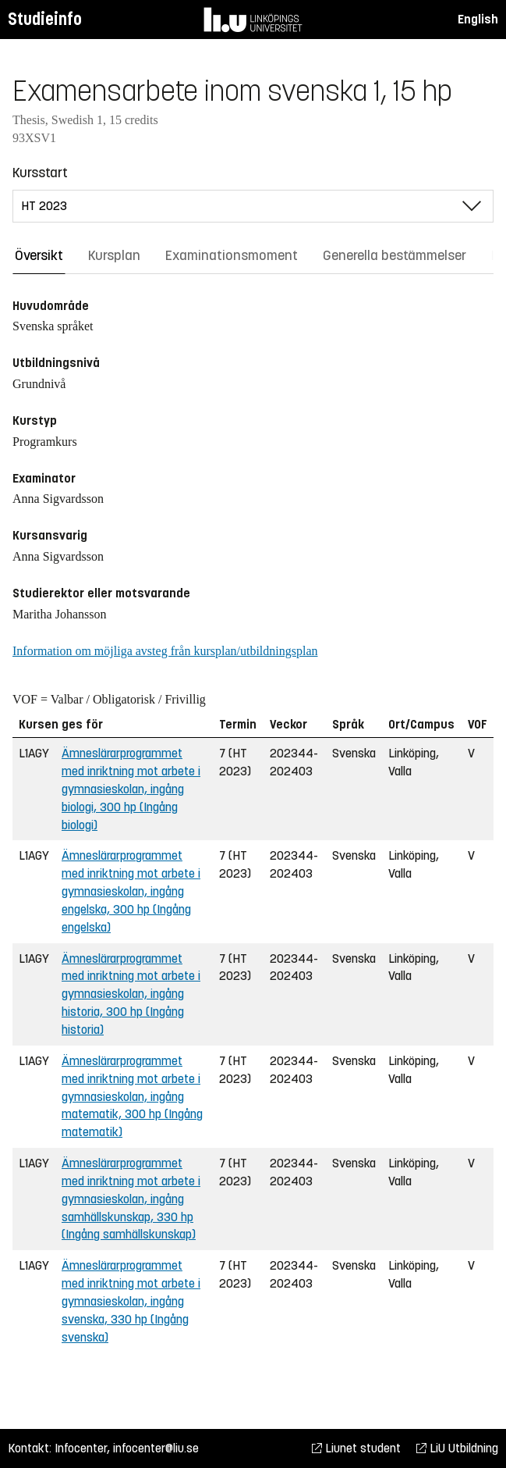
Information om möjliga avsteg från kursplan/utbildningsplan (164, 650)
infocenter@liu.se (156, 1448)
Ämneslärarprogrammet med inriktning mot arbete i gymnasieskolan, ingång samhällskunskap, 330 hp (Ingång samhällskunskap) (131, 1199)
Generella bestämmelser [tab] (394, 255)
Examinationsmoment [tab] (231, 255)
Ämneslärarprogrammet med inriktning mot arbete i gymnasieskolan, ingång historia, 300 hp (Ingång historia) (131, 994)
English (478, 19)
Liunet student (356, 1448)
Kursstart (40, 172)
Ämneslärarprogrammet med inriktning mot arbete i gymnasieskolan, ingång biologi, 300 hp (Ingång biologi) (131, 789)
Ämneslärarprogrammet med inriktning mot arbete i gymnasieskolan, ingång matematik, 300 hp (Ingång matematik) (132, 1096)
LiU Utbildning (457, 1448)
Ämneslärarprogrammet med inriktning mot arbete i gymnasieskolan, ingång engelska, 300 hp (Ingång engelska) (131, 891)
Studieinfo (45, 19)
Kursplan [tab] (114, 255)
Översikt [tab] (39, 255)
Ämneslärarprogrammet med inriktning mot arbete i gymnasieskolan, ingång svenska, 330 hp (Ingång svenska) (131, 1301)
